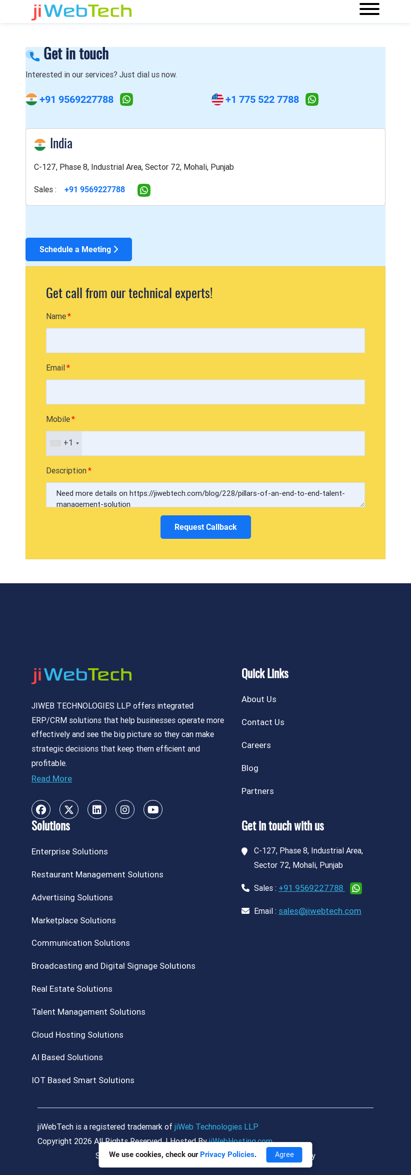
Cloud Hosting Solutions (78, 1035)
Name (56, 316)
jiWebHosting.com (240, 1141)
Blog (250, 768)
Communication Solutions (81, 943)
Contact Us (263, 722)
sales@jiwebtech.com (320, 911)
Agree (284, 1155)
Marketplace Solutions (74, 920)
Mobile (58, 419)
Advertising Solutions (72, 897)
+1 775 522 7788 (262, 99)
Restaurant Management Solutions (98, 874)
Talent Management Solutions (89, 1012)
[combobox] (64, 443)
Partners (258, 791)
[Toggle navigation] (370, 11)
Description (66, 470)
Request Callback (205, 527)
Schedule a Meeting (79, 249)
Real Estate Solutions (72, 989)
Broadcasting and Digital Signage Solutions (114, 966)
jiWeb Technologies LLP (216, 1127)
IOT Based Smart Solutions (83, 1080)
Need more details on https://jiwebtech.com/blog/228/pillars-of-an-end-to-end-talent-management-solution (205, 494)
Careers (256, 745)
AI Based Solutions (67, 1057)
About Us (259, 699)
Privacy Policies (227, 1154)
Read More (52, 778)
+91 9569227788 (77, 99)
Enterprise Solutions (70, 851)
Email (55, 368)
